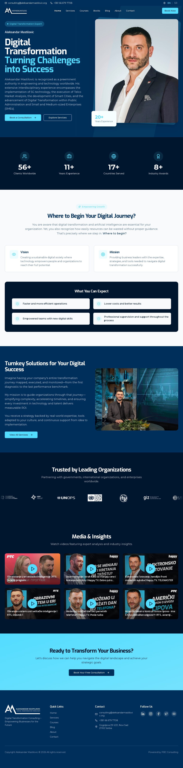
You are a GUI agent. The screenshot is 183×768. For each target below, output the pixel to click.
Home (57, 10)
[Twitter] (166, 714)
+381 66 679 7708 (108, 720)
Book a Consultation (23, 117)
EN (169, 3)
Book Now (170, 10)
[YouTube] (174, 714)
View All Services (21, 434)
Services (70, 10)
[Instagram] (150, 714)
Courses (84, 10)
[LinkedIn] (143, 714)
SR (175, 3)
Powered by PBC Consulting (163, 752)
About (118, 10)
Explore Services (58, 117)
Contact (130, 10)
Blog (107, 10)
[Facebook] (158, 714)
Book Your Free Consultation (91, 672)
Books (96, 10)
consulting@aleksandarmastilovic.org (116, 714)
